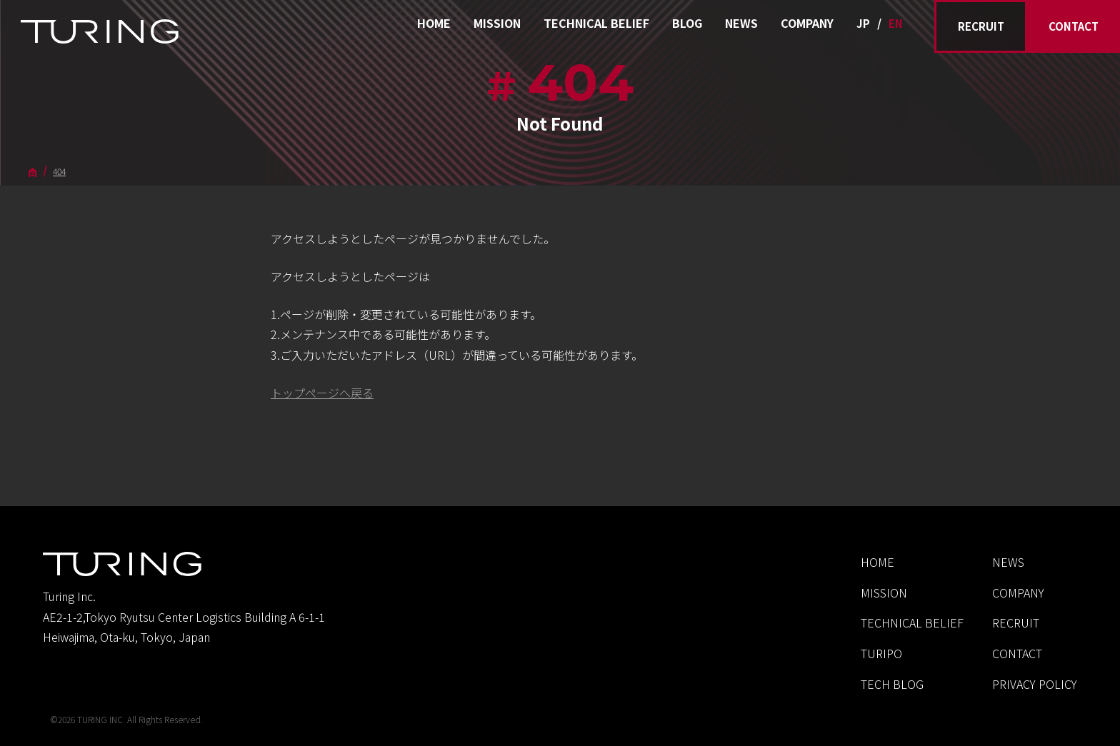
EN (896, 23)
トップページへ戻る (322, 392)
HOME (434, 22)
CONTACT (1074, 26)
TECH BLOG (892, 683)
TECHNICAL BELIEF (596, 22)
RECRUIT (981, 26)
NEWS (741, 22)
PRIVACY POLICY (1034, 683)
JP (863, 23)
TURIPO (881, 653)
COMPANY (807, 22)
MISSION (497, 22)
